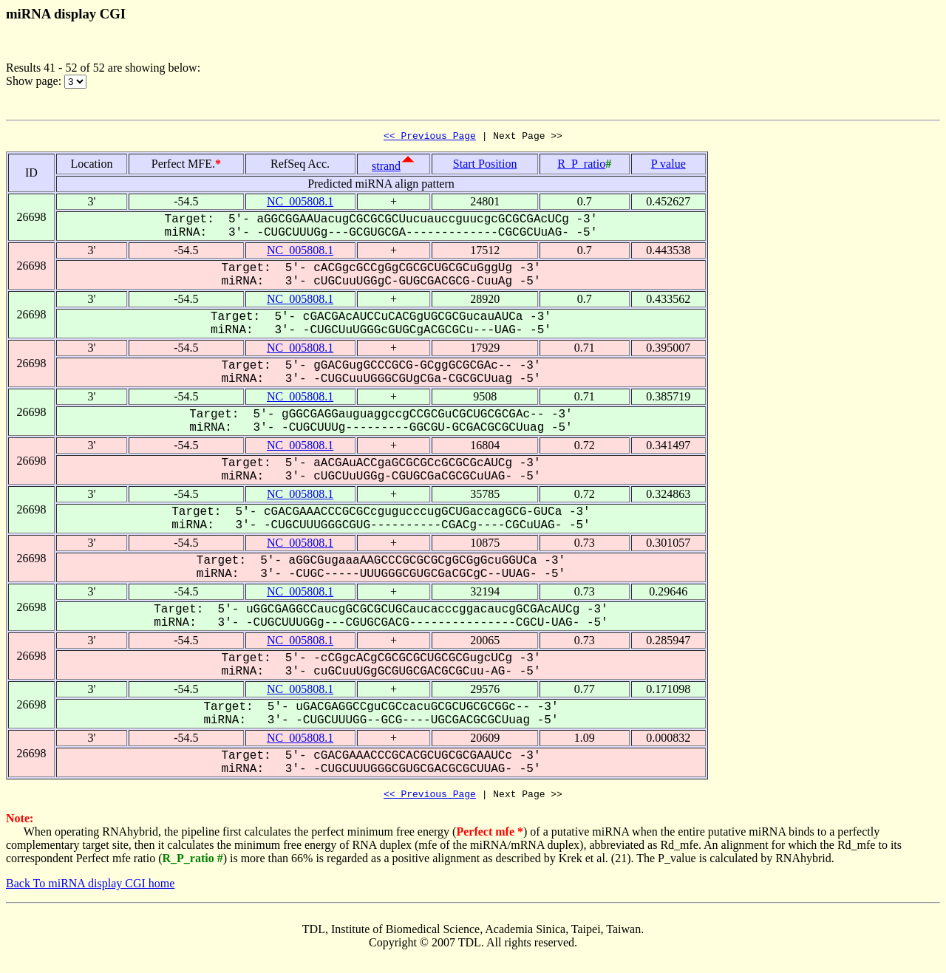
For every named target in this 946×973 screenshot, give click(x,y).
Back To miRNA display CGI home (90, 887)
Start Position (485, 166)
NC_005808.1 (300, 203)
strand (386, 168)
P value (668, 166)
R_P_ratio (581, 166)
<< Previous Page (430, 137)
